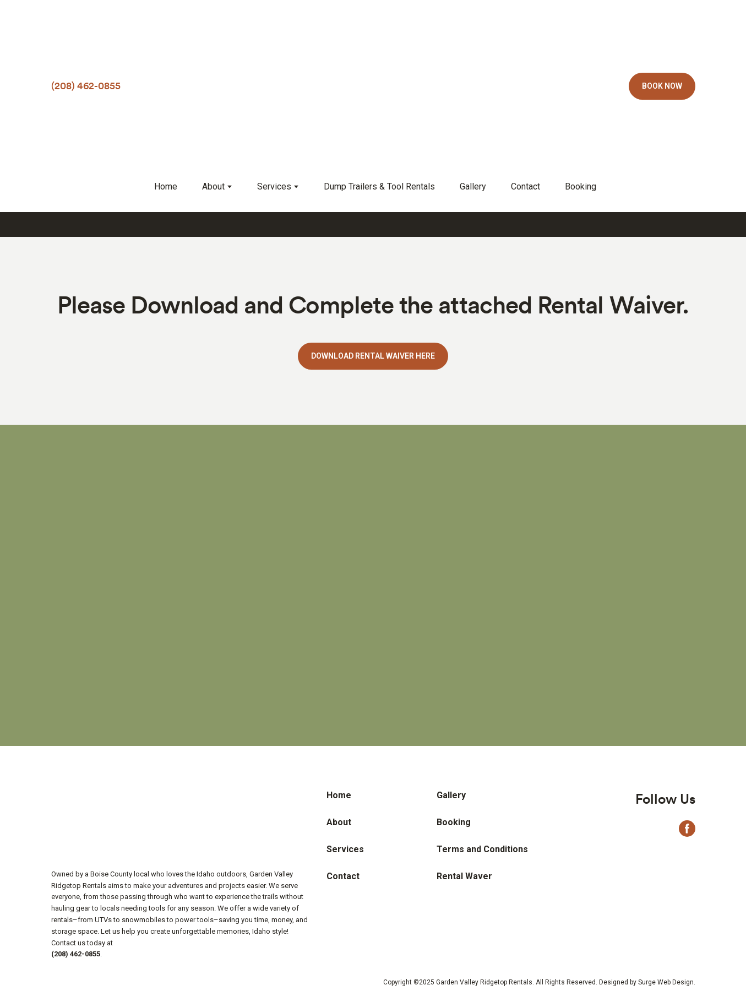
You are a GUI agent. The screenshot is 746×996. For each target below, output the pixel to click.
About (213, 186)
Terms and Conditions (482, 849)
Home (165, 186)
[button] (662, 86)
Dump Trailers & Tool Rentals (379, 186)
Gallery (473, 186)
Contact (525, 186)
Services (274, 186)
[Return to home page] (373, 86)
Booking (580, 186)
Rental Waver (464, 876)
